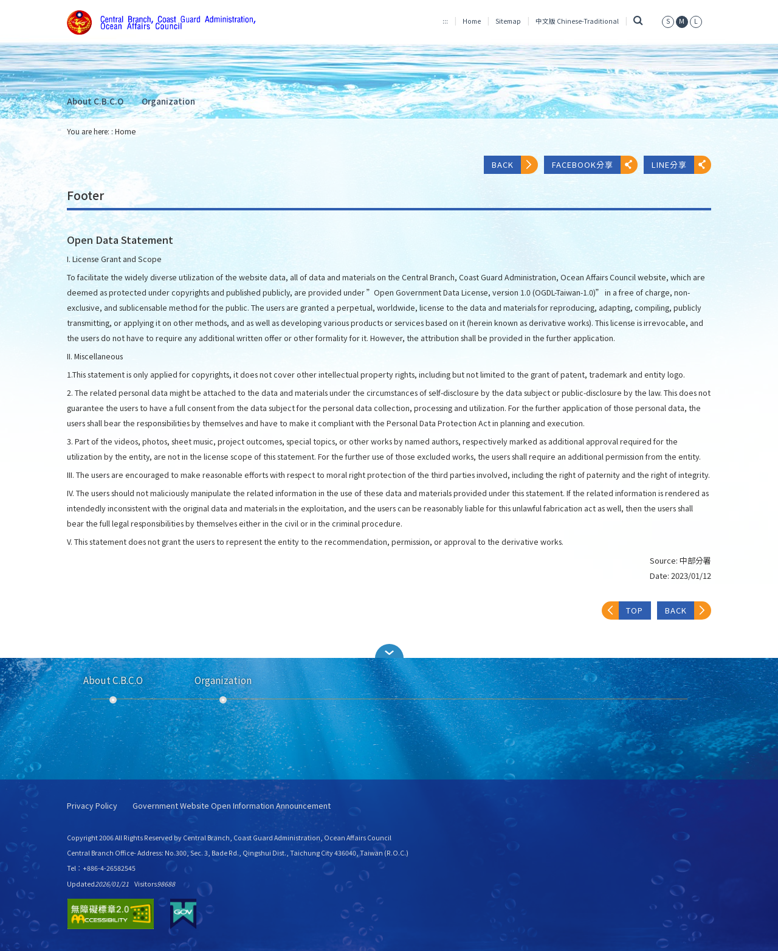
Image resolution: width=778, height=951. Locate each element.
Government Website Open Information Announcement (232, 806)
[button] (389, 651)
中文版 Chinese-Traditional (577, 21)
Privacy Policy (92, 806)
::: (445, 21)
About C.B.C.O (95, 101)
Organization (168, 101)
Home (472, 21)
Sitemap (508, 21)
